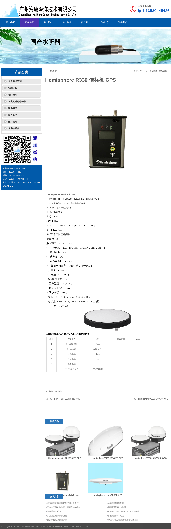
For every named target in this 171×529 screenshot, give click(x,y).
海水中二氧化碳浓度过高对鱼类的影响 (64, 518)
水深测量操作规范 (116, 514)
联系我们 (122, 22)
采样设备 (12, 88)
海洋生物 (66, 22)
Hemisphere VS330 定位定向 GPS (153, 399)
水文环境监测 (15, 81)
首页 (136, 71)
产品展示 (29, 22)
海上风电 (48, 22)
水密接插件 (13, 128)
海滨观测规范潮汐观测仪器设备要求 (63, 514)
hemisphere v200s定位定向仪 (67, 399)
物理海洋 (12, 95)
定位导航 (163, 71)
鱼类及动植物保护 (17, 101)
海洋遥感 (12, 108)
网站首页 (10, 22)
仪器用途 (85, 22)
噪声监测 (12, 115)
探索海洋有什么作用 (117, 518)
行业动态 (104, 22)
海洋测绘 (12, 122)
